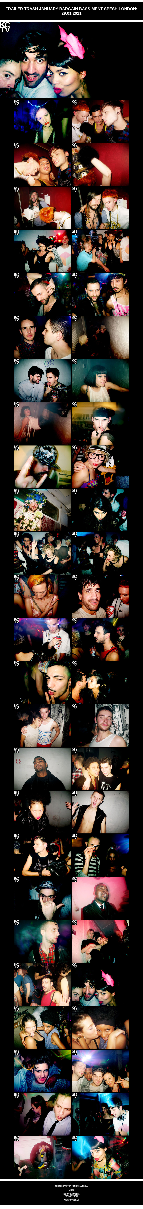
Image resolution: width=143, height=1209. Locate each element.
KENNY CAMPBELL (71, 1194)
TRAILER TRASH (72, 1196)
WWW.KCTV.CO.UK (71, 1200)
